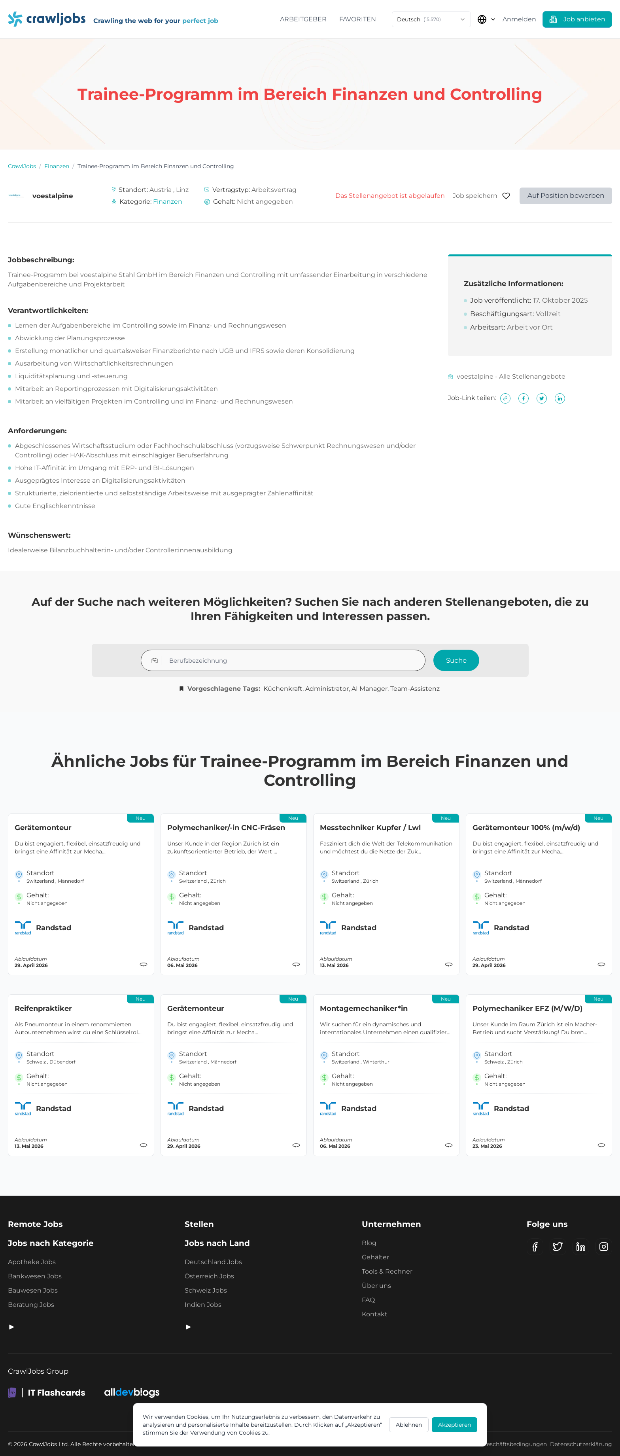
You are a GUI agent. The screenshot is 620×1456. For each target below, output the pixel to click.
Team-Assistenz (415, 688)
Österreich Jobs (209, 1276)
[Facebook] (535, 1246)
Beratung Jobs (31, 1304)
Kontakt (375, 1314)
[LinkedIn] (581, 1246)
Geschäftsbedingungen (514, 1444)
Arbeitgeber (303, 19)
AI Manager (370, 688)
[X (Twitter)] (558, 1246)
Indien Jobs (203, 1304)
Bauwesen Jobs (33, 1290)
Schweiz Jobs (206, 1290)
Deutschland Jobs (213, 1262)
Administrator (327, 688)
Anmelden (519, 19)
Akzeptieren (454, 1424)
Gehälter (375, 1257)
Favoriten (357, 19)
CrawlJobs (22, 166)
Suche (456, 660)
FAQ (368, 1300)
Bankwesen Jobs (35, 1276)
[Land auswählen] (486, 19)
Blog (369, 1243)
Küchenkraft (282, 688)
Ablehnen (409, 1424)
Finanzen (56, 166)
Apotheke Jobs (32, 1262)
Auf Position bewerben (565, 195)
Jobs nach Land (217, 1243)
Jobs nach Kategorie (51, 1243)
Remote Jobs (35, 1224)
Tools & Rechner (387, 1271)
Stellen (199, 1224)
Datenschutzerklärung (581, 1444)
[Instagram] (604, 1246)
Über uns (376, 1285)
